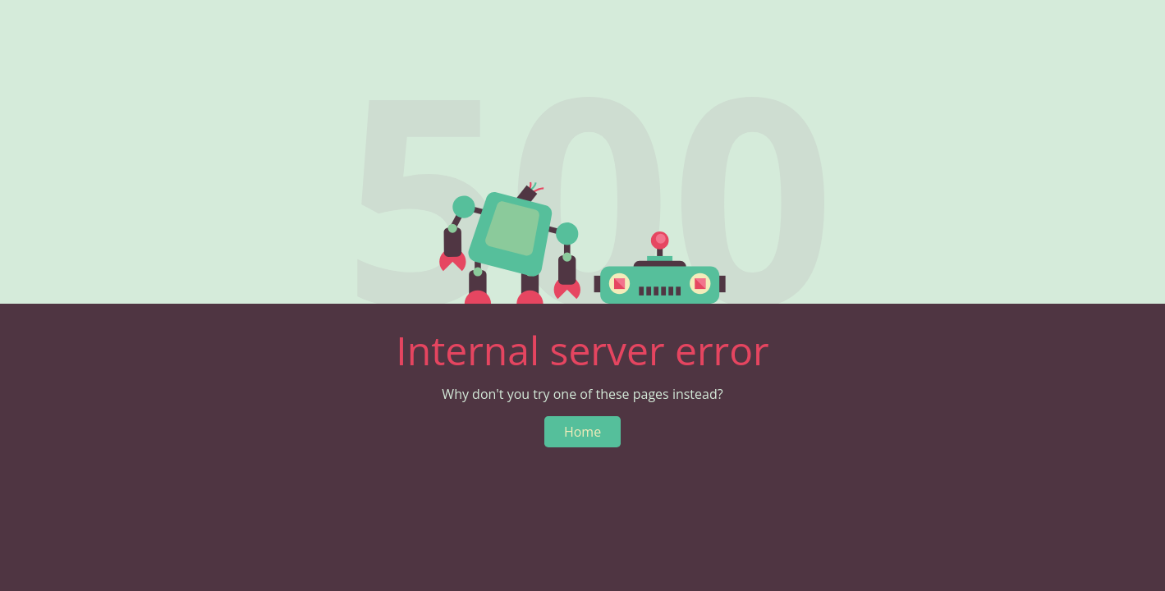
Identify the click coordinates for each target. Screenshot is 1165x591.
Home (582, 432)
